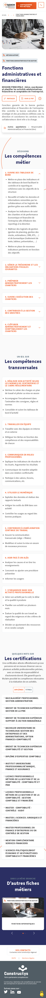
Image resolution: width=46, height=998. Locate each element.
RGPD (14, 958)
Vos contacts (23, 950)
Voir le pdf (27, 98)
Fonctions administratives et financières (26, 15)
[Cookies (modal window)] (41, 994)
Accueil (4, 15)
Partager (9, 98)
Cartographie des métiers (25, 6)
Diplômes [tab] (18, 689)
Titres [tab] (28, 689)
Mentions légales (28, 958)
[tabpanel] (23, 777)
